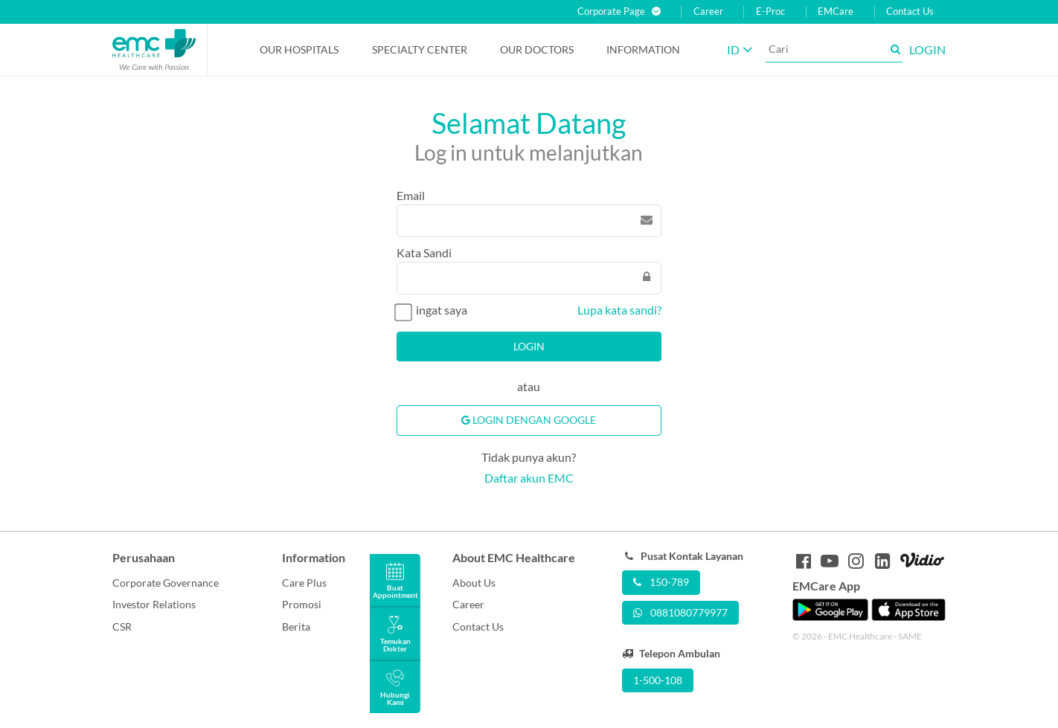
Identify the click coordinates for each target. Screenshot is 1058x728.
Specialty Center (419, 49)
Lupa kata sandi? (619, 310)
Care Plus (304, 582)
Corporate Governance (165, 582)
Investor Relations (154, 604)
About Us (474, 582)
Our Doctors (537, 49)
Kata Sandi (424, 252)
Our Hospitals (299, 49)
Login (529, 346)
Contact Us (910, 11)
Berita (296, 626)
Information (643, 49)
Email (411, 195)
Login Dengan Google (528, 419)
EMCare (835, 11)
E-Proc (770, 11)
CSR (122, 626)
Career (708, 11)
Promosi (301, 604)
